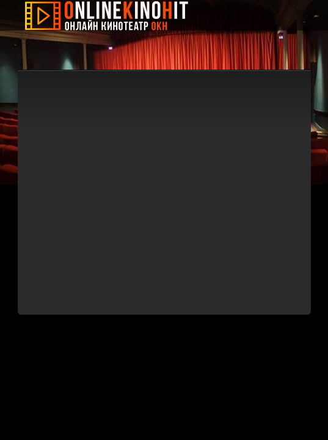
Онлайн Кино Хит (115, 15)
